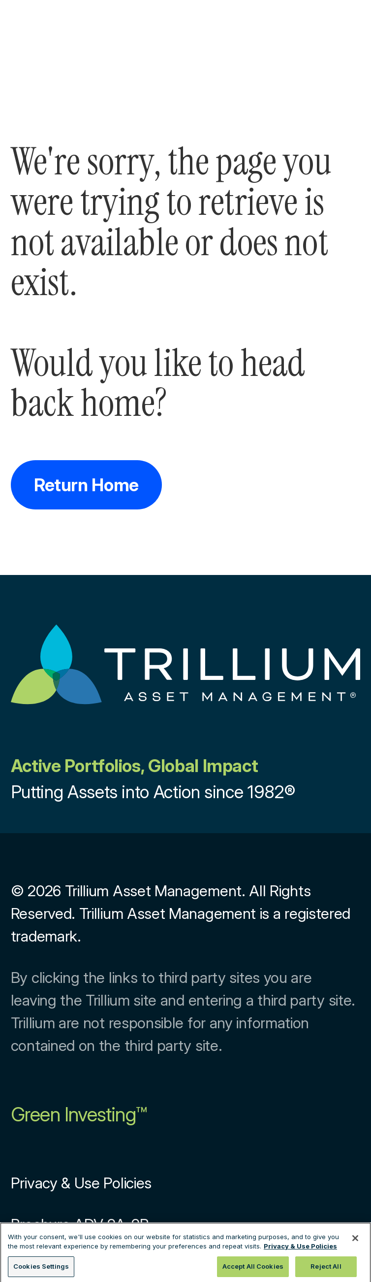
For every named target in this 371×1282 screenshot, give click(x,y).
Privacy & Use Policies (81, 1183)
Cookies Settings (41, 1269)
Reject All (325, 1269)
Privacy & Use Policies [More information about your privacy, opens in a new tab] (300, 1248)
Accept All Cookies (252, 1269)
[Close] (355, 1240)
